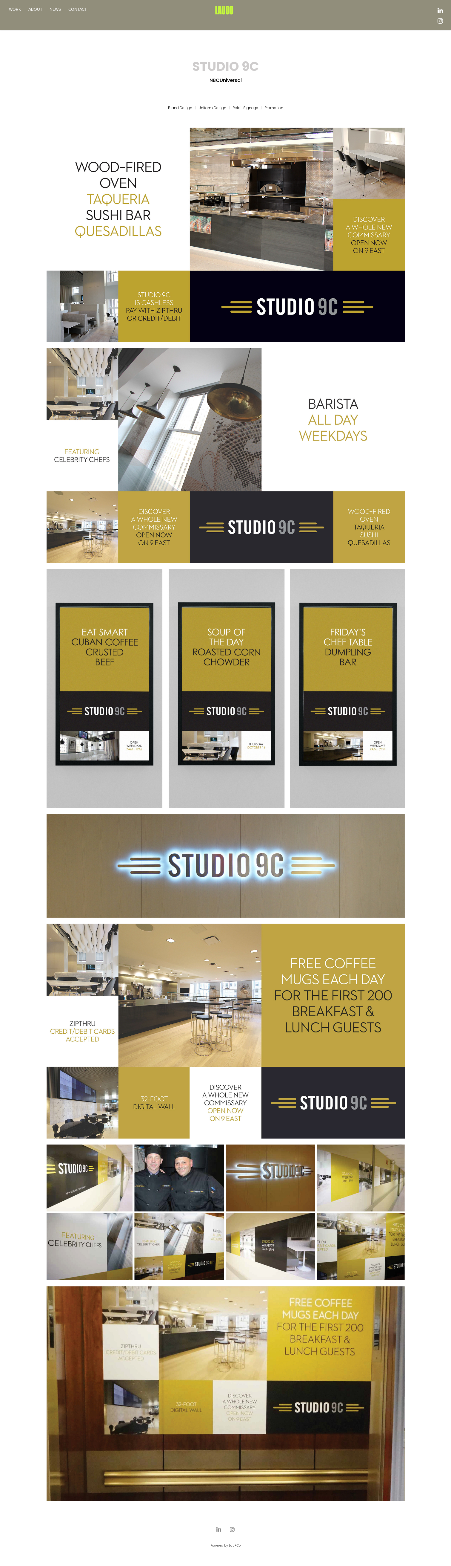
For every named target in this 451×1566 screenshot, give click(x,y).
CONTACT (77, 9)
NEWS (55, 9)
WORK (15, 9)
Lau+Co (235, 1545)
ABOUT (35, 9)
